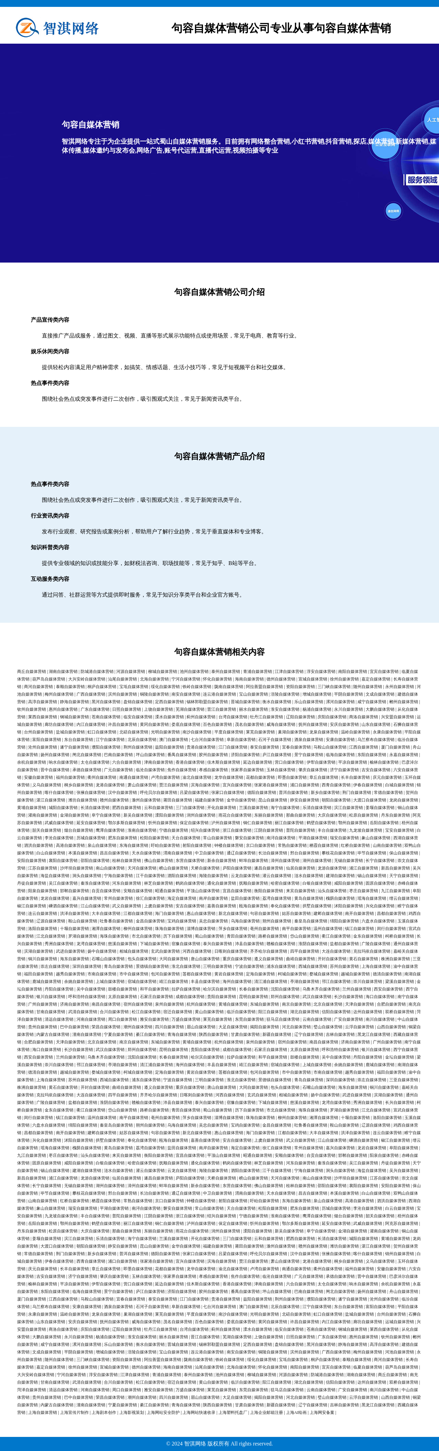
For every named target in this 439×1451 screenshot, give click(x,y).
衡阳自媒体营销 (268, 890)
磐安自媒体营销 (249, 837)
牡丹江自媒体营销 (266, 717)
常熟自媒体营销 (292, 845)
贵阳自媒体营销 (221, 996)
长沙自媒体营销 (348, 996)
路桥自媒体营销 (272, 936)
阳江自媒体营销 (272, 1011)
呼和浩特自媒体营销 (86, 996)
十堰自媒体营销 (74, 928)
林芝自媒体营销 (158, 883)
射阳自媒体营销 (196, 845)
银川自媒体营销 (50, 996)
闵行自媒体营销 (391, 928)
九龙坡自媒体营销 (365, 830)
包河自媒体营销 (165, 974)
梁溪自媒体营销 (399, 981)
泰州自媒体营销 (225, 671)
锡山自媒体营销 (371, 875)
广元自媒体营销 (118, 769)
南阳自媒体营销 (352, 671)
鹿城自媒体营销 (46, 981)
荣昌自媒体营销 (106, 1026)
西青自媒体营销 (336, 785)
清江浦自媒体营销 (270, 981)
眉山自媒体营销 (201, 1026)
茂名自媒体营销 (249, 724)
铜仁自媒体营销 (257, 822)
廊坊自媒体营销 (59, 724)
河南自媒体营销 (90, 1019)
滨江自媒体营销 (348, 807)
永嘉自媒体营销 (403, 754)
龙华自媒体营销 (228, 777)
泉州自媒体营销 (169, 1004)
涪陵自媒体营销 (285, 694)
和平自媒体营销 (154, 989)
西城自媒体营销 (312, 966)
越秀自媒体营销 (70, 974)
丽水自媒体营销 (253, 709)
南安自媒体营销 (185, 694)
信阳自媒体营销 (336, 1011)
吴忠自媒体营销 (213, 921)
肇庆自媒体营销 (312, 769)
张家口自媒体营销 (227, 792)
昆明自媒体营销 (253, 996)
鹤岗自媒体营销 (190, 883)
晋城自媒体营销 (245, 701)
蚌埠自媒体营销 (253, 860)
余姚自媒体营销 (78, 981)
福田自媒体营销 (38, 974)
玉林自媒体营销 (280, 769)
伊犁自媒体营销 (321, 762)
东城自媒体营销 (264, 1004)
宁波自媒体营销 (249, 966)
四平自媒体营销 (304, 951)
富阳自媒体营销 (46, 739)
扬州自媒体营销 (54, 754)
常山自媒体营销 (217, 837)
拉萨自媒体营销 (185, 989)
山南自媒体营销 (387, 845)
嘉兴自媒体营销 (86, 898)
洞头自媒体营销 (86, 875)
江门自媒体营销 (232, 747)
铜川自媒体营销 (42, 958)
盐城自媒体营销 (70, 732)
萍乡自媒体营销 (232, 928)
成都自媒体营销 (190, 996)
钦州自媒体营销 (31, 709)
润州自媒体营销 (201, 815)
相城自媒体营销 (133, 951)
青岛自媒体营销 (118, 966)
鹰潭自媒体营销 (110, 830)
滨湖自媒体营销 (38, 951)
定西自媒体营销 (169, 701)
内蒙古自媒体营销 (52, 1034)
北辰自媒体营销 (142, 739)
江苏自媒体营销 (42, 868)
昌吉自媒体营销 (114, 853)
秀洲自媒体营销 (59, 943)
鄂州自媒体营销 (352, 822)
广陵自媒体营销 (375, 943)
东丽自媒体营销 (268, 815)
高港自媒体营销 (70, 845)
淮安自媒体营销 (285, 709)
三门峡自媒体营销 (334, 686)
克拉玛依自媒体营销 (371, 951)
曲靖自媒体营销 (300, 958)
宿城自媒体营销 (142, 981)
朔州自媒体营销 (276, 921)
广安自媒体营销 (348, 1019)
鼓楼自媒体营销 (122, 989)
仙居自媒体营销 (300, 868)
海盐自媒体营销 (54, 875)
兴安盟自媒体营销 (397, 717)
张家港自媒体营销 (270, 785)
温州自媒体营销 (327, 928)
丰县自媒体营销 (205, 981)
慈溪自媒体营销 (122, 943)
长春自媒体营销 (253, 989)
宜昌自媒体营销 (237, 890)
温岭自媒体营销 (355, 732)
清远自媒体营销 (59, 1019)
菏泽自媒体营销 (31, 1389)
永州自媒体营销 (399, 686)
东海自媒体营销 (133, 845)
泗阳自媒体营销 (181, 875)
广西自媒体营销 (90, 694)
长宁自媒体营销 (380, 860)
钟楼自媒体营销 (228, 845)
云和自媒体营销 (158, 807)
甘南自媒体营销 (50, 1011)
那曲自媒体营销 (300, 815)
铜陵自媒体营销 (154, 694)
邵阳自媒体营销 (95, 860)
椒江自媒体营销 (31, 906)
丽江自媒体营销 (289, 822)
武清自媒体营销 (82, 1011)
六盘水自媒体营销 (377, 921)
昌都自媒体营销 (391, 913)
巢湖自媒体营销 (292, 732)
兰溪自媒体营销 (253, 807)
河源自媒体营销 (130, 671)
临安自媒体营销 (137, 717)
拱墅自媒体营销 (316, 906)
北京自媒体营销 (327, 1004)
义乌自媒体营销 (46, 785)
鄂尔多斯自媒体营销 (126, 822)
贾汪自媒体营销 (173, 785)
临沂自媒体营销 (241, 1011)
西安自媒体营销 (388, 989)
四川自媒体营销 (169, 1026)
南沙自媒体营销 (196, 732)
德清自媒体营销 (387, 974)
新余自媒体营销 (221, 860)
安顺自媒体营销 (137, 890)
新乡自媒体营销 (325, 792)
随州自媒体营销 (367, 686)
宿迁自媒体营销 (177, 1011)
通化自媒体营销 (221, 883)
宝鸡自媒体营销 (181, 921)
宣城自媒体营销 (312, 679)
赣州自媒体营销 (114, 800)
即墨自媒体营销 (292, 777)
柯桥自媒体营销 (399, 936)
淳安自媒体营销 (321, 671)
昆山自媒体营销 (272, 800)
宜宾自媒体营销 (384, 671)
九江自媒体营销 (395, 890)
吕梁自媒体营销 (194, 792)
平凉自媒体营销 (352, 762)
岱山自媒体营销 (304, 936)
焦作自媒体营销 (181, 769)
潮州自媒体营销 (137, 1026)
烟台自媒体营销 (78, 830)
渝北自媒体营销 (196, 777)
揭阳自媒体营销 (264, 1026)
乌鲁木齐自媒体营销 (321, 989)
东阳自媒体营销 (371, 754)
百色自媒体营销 (217, 724)
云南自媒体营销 (316, 1019)
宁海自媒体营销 (118, 875)
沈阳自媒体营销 (285, 989)
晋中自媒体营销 (54, 769)
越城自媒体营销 (355, 974)
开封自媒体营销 (332, 958)
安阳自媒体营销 (31, 860)
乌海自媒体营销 (245, 921)
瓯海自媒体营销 (253, 906)
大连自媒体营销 (336, 951)
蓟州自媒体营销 (201, 717)
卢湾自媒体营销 (165, 777)
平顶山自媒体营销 (203, 890)
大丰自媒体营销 (106, 913)
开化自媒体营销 (221, 807)
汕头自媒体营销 (332, 890)
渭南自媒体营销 (177, 853)
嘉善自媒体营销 (221, 906)
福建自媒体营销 (209, 800)
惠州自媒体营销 (63, 709)
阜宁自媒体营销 (106, 815)
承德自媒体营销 (86, 769)
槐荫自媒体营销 (340, 898)
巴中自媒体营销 (74, 1026)
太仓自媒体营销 (95, 762)
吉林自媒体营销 (340, 1034)
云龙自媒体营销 (245, 875)
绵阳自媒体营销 (344, 921)
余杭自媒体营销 (31, 762)
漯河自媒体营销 (340, 701)
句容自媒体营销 (264, 913)
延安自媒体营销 (90, 822)
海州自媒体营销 (237, 981)
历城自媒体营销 (90, 837)
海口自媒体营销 (380, 996)
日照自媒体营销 (126, 709)
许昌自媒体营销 (122, 724)
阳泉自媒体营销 (42, 890)
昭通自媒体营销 (169, 890)
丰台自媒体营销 (332, 830)
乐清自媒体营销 (316, 807)
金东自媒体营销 (367, 936)
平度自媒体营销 (228, 732)
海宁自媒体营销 (285, 807)
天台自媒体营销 (185, 837)
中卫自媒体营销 (209, 853)
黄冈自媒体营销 (154, 724)
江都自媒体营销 (137, 913)
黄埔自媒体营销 (31, 807)
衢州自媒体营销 (101, 777)
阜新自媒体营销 (241, 739)
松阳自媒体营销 (154, 837)
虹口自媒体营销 (101, 732)
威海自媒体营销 (280, 724)
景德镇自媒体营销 (152, 966)
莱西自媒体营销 (42, 717)
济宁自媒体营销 (344, 769)
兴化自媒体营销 (380, 906)
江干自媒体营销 (150, 875)
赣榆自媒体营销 (280, 943)
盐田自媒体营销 (245, 898)
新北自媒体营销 (232, 913)
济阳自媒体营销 (245, 754)
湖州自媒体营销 (316, 860)
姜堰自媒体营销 (380, 807)
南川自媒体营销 (380, 1019)
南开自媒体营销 (359, 913)
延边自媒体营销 (257, 762)
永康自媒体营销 (387, 732)
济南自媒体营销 (74, 1004)
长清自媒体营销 (95, 807)
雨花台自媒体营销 (234, 815)
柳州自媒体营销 (137, 928)
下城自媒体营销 (154, 943)
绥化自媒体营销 (165, 686)
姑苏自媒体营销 (296, 913)
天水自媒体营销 (146, 853)
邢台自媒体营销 (304, 853)
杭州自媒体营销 (201, 1004)
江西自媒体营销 (363, 747)
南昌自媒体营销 (106, 1004)
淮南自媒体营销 (142, 830)
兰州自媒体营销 (356, 989)
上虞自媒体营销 (158, 906)
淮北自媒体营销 (185, 966)
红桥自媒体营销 (355, 845)
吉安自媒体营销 (375, 769)
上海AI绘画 (296, 1412)
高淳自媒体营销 (42, 701)
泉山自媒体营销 (101, 845)
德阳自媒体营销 (261, 792)
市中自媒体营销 (133, 974)
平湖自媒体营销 (312, 837)
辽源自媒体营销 (50, 921)
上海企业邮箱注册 (266, 1412)
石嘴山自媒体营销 (108, 958)
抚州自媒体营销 (312, 724)
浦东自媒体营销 (280, 966)
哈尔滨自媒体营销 (219, 989)
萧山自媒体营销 (142, 785)
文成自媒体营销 (380, 694)
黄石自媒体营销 (363, 958)
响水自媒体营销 (63, 762)
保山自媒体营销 (403, 853)
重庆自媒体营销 (237, 958)
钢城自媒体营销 (74, 717)
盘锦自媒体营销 (137, 701)
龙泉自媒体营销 (323, 732)
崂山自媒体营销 (173, 868)
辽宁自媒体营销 (308, 1034)
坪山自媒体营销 (150, 754)
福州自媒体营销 (70, 777)
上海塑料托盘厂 (232, 1412)
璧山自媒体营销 (327, 1026)
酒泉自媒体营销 (308, 739)
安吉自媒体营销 (190, 906)
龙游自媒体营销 (332, 868)
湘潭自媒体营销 (106, 928)
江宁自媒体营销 (110, 739)
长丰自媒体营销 (355, 777)
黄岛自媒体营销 (308, 898)
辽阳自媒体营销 (300, 717)
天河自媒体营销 (142, 868)
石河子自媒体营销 (274, 739)
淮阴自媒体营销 (312, 943)
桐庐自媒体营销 (101, 686)
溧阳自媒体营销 (169, 815)
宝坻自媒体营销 (133, 686)
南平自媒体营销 (296, 928)
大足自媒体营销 (232, 1026)
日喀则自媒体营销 (230, 951)
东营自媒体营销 (190, 860)
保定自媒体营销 (194, 822)
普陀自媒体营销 (300, 830)
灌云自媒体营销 (276, 875)
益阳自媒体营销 (169, 747)
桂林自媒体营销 (126, 860)
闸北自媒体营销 (86, 754)
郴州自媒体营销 (403, 701)
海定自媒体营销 (181, 898)
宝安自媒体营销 (399, 830)
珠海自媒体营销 (169, 928)
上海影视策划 (131, 1412)
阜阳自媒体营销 (403, 1147)
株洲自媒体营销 (395, 958)
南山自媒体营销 (110, 868)
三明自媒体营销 (217, 966)
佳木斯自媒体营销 (223, 762)
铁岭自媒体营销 (196, 686)
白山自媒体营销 (50, 853)
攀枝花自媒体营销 (338, 853)
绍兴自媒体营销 (205, 830)
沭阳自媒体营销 (348, 906)
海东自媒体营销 (74, 958)
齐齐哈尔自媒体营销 (268, 951)
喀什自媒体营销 (59, 792)
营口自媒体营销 (289, 762)
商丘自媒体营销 (31, 671)
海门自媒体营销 (169, 913)
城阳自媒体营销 (63, 807)
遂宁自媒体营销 (74, 747)
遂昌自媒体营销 (268, 868)
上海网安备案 (322, 1412)
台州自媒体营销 (38, 732)
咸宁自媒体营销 (371, 701)
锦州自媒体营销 (399, 1253)
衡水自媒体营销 (276, 701)
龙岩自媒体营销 (54, 898)
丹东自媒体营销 (395, 815)
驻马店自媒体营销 (282, 1019)
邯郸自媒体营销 (74, 890)
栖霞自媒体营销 (323, 845)
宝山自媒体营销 (253, 694)
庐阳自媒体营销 (237, 868)
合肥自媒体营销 (391, 1004)
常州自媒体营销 (118, 898)
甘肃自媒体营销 (245, 1034)
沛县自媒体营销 (249, 943)
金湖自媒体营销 (74, 815)
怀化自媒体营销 (217, 679)
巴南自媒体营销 (118, 754)
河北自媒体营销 (296, 1026)
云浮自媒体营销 (359, 1026)
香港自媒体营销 (190, 762)
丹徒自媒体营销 (31, 883)
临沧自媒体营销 (150, 769)
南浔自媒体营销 (280, 837)
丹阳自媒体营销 (59, 989)
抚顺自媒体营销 (253, 883)
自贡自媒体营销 (106, 890)
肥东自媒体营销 (122, 837)
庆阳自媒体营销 (332, 717)
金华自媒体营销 (241, 800)
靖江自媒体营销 (173, 981)
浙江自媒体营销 (237, 830)
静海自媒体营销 (74, 701)
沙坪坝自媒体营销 (76, 868)
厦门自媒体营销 (395, 747)
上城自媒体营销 (110, 981)
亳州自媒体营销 (264, 928)
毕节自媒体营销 (371, 853)
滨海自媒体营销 (205, 785)
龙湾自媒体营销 (90, 943)
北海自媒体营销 (154, 679)
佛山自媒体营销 (158, 860)
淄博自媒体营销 (201, 928)
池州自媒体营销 (194, 671)
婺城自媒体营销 (323, 974)
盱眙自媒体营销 (165, 845)
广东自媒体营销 (95, 709)
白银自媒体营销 (316, 883)
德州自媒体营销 (280, 679)
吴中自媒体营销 (90, 989)
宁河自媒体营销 (185, 679)
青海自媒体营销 (181, 1034)
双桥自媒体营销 (399, 1011)
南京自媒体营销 (296, 1004)
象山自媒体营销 (375, 837)
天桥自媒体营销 (205, 868)
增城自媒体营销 (316, 694)
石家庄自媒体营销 (156, 996)
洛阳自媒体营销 (42, 928)
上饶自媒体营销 (158, 709)
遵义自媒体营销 (268, 958)
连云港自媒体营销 (219, 694)
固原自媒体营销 (380, 883)
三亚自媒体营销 (403, 1079)
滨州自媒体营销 (122, 694)
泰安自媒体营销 (264, 747)
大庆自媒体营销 (332, 815)
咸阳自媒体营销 (348, 883)
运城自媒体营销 (399, 1321)
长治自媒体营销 (272, 853)
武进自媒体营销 (70, 951)
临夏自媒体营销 (367, 1367)
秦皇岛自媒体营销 (310, 921)
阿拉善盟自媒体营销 (264, 686)
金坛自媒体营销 (399, 1057)
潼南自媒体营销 (86, 1034)
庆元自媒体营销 (387, 777)
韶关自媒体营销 (46, 830)
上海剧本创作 (104, 1412)
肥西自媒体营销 (126, 807)
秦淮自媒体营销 (95, 883)
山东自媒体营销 (375, 724)
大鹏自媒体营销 (380, 709)
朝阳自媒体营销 (336, 800)
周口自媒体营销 (122, 1019)
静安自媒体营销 (304, 800)
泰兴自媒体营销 (217, 943)
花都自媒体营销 (260, 777)
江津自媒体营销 (289, 671)
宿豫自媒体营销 (185, 943)
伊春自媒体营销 (367, 785)
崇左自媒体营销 (54, 966)
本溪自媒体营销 (82, 853)
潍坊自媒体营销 (82, 800)
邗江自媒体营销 (336, 981)
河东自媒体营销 (126, 883)
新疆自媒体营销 (276, 1034)
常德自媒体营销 (388, 792)
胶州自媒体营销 (213, 754)
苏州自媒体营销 (344, 966)
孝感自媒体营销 (213, 769)
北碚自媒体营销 (133, 732)
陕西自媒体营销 (213, 1034)
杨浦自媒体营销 (316, 709)
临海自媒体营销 (340, 754)
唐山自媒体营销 (205, 958)
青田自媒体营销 (241, 936)
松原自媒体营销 (363, 815)
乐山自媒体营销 (308, 701)
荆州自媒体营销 (137, 747)
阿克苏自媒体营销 (401, 1223)
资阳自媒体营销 (300, 686)
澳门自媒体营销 (173, 739)
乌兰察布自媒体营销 (375, 739)
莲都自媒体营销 (196, 974)
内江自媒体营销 (90, 724)
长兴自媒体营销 (399, 1102)
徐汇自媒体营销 (150, 898)
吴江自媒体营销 (63, 883)
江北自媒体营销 (50, 936)
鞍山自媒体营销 (82, 921)
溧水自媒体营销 (169, 717)
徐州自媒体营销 (344, 679)
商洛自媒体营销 (363, 717)
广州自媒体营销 (42, 1004)
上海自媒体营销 (375, 966)
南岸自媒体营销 (213, 898)
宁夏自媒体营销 (118, 1034)
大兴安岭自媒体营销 (86, 679)
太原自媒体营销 (122, 996)
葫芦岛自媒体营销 (48, 679)
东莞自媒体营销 (249, 1019)
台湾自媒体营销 (232, 717)
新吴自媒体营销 (137, 815)
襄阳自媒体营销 (63, 860)
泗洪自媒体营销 (38, 845)
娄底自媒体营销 (185, 724)
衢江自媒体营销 (336, 936)
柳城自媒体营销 (162, 671)
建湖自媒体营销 (340, 875)
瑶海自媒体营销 (371, 898)
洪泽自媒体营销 (74, 913)
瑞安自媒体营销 (344, 837)
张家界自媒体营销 (247, 769)
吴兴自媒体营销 (403, 1170)
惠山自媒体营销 (201, 913)
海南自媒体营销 (249, 679)
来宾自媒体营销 (300, 890)
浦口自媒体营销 (304, 785)
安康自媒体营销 (340, 739)
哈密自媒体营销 (285, 883)
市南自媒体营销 (101, 974)
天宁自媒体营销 (403, 875)
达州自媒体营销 (367, 1011)
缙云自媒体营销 (403, 898)
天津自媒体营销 (359, 1004)
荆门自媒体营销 (356, 792)
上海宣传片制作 (74, 1412)
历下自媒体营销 (177, 936)
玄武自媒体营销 (165, 951)
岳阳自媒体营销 (384, 822)
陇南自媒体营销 (228, 686)
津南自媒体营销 (158, 762)
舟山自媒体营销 (403, 1291)
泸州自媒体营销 (225, 822)
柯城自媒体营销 (292, 974)
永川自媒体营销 (348, 709)
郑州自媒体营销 (285, 996)
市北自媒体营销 (146, 936)
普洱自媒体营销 (293, 792)
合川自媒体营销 (114, 1011)
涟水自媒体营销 (308, 875)
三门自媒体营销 (190, 807)
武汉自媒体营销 (316, 996)
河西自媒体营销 (196, 951)
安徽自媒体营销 (38, 777)
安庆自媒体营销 (344, 724)
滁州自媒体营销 (146, 800)
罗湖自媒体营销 (82, 936)
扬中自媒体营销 (101, 951)
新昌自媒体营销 (395, 868)
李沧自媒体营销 (59, 837)
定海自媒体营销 (260, 974)
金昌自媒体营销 (150, 921)
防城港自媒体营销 (97, 671)
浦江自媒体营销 (363, 868)
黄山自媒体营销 (209, 1011)
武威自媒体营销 (59, 822)
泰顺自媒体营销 (70, 686)
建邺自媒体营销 (327, 913)
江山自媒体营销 (95, 906)
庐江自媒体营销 (276, 754)
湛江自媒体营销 (50, 800)
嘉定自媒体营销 (375, 679)
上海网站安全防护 (163, 1412)
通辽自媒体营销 (241, 853)
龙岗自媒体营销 (403, 800)
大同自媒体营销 (173, 958)
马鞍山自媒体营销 (329, 747)
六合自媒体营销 (126, 762)
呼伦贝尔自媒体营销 (158, 792)
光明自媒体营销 (165, 732)
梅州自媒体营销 (59, 694)
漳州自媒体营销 (285, 860)
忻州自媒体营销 (162, 822)
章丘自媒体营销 (323, 777)
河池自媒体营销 (399, 1352)
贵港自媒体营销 (201, 747)
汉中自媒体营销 (122, 792)
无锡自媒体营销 (348, 860)
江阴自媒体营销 (268, 830)
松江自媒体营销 (146, 1011)
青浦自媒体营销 (257, 671)
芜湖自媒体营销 (190, 709)
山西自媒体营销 (391, 1026)
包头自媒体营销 (142, 958)
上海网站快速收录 (198, 1412)
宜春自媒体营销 (296, 747)
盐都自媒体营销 (344, 943)
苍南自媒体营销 (106, 717)
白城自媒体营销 (399, 785)
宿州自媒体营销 (137, 1004)
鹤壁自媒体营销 (321, 822)
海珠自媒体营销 (114, 936)
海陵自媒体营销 (213, 875)
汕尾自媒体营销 (122, 679)
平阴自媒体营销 (348, 694)
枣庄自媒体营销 (363, 890)
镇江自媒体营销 (359, 928)
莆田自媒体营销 (177, 800)
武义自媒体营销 (126, 906)
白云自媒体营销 (399, 1208)
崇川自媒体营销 (367, 981)
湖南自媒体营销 (63, 671)
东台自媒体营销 (78, 739)
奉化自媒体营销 (285, 906)
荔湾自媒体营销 (276, 898)
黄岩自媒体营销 (228, 974)
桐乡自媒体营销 (78, 785)
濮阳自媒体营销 (106, 747)
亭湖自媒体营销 (304, 981)
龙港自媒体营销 (110, 785)
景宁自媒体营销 (308, 754)
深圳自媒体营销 (86, 966)
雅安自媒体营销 (154, 1019)
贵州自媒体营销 (42, 1026)
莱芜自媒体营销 (260, 732)
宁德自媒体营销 (173, 830)
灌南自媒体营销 (42, 815)
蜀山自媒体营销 (209, 936)
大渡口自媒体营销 (369, 800)
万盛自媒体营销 (185, 1019)
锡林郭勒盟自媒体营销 (207, 701)
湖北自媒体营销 (304, 1011)
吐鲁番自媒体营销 (116, 921)
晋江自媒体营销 (221, 709)
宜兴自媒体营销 (237, 785)
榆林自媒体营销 (384, 762)
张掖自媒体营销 (90, 792)
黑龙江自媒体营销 (373, 1034)
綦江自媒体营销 (150, 1034)
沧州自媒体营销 (42, 747)
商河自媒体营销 (38, 686)
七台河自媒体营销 (207, 739)
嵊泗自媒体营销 (63, 906)
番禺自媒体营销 (181, 754)
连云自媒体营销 (42, 913)
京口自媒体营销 (260, 845)
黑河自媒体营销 (106, 701)
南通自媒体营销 (133, 777)
